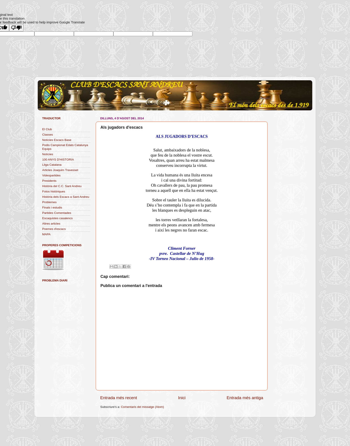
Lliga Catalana (51, 164)
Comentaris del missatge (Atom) (142, 407)
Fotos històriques (53, 191)
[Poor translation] (16, 27)
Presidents (49, 180)
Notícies (47, 154)
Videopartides (51, 175)
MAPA (46, 234)
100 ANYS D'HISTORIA (58, 159)
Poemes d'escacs (54, 229)
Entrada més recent (118, 397)
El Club (47, 129)
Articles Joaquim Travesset (60, 170)
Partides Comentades (56, 213)
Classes (47, 134)
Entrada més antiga (245, 397)
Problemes (49, 202)
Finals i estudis (52, 207)
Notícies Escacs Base (56, 140)
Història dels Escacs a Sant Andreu (65, 196)
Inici (182, 397)
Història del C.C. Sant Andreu (61, 186)
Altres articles (51, 223)
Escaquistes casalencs (57, 218)
